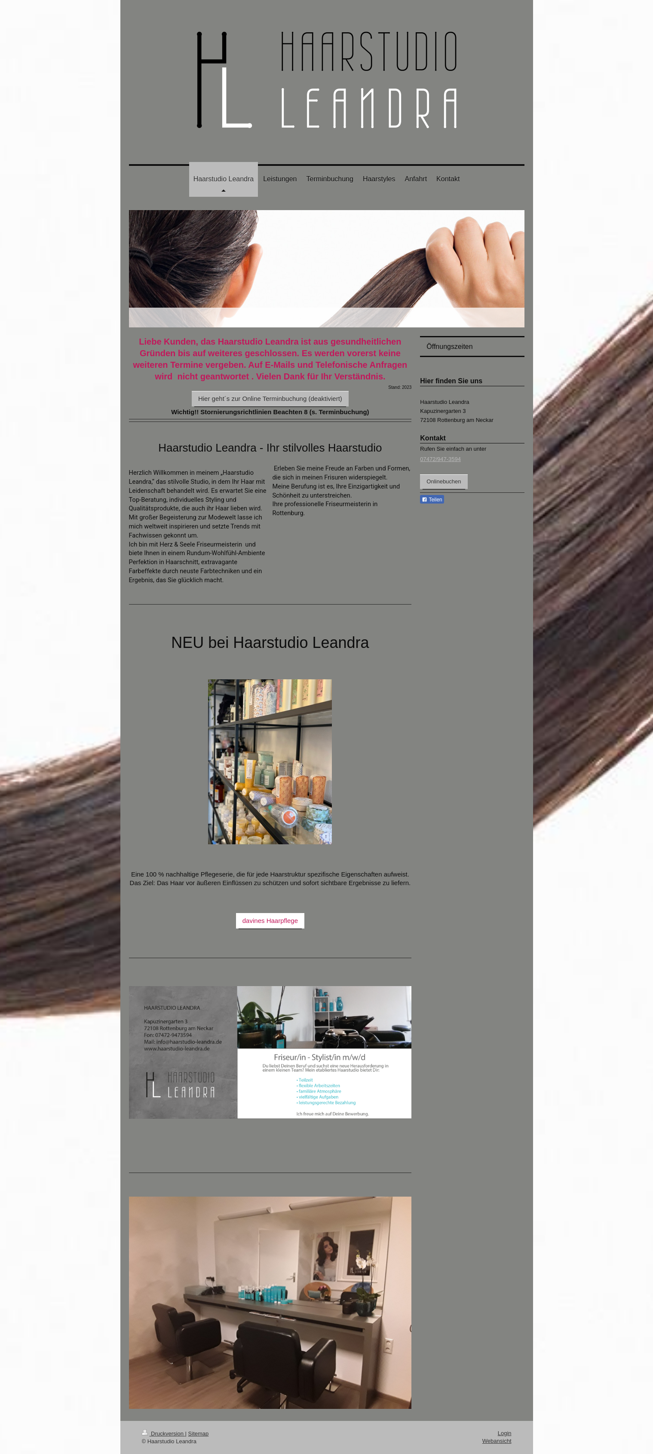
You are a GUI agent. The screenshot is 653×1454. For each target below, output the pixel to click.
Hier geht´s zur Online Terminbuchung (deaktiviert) (270, 398)
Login (505, 1433)
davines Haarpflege (270, 920)
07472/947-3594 (440, 459)
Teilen (432, 500)
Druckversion (163, 1433)
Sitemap (198, 1433)
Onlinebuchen (443, 481)
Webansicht (497, 1441)
